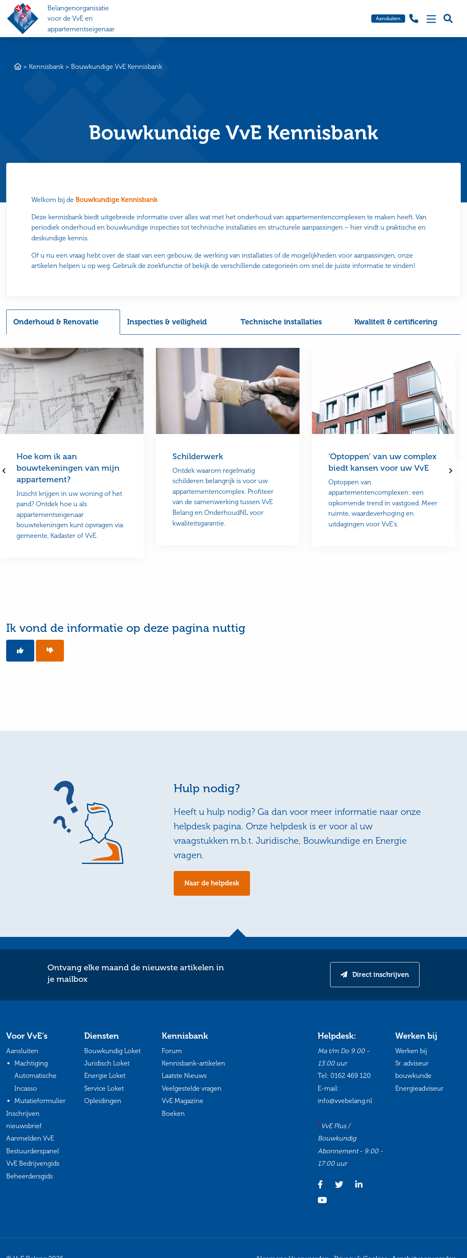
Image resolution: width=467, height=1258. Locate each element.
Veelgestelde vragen (192, 1088)
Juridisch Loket (107, 1063)
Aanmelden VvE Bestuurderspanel (32, 1144)
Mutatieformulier (40, 1101)
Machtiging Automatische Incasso (35, 1075)
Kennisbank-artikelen (193, 1063)
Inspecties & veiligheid (167, 321)
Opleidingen (102, 1101)
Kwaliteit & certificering (395, 321)
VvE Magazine (182, 1101)
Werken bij (411, 1051)
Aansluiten (388, 18)
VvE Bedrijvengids (32, 1163)
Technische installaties (281, 321)
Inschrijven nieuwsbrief (24, 1120)
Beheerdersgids (29, 1176)
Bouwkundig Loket (112, 1051)
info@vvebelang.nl (345, 1101)
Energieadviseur (419, 1088)
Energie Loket (104, 1076)
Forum (172, 1051)
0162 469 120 (350, 1076)
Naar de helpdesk (211, 883)
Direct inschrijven (380, 975)
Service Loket (104, 1088)
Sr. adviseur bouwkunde (413, 1069)
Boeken (173, 1113)
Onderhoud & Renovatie (56, 321)
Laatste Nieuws (184, 1076)
